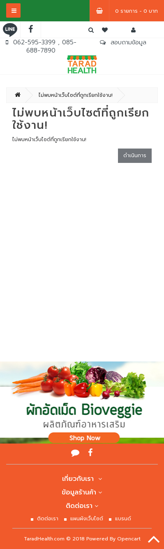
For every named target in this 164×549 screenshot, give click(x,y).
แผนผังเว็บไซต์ (86, 518)
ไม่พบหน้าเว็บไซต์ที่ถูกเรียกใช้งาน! (76, 95)
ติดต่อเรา (82, 506)
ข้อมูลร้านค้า (82, 492)
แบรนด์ (123, 518)
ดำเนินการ (134, 155)
